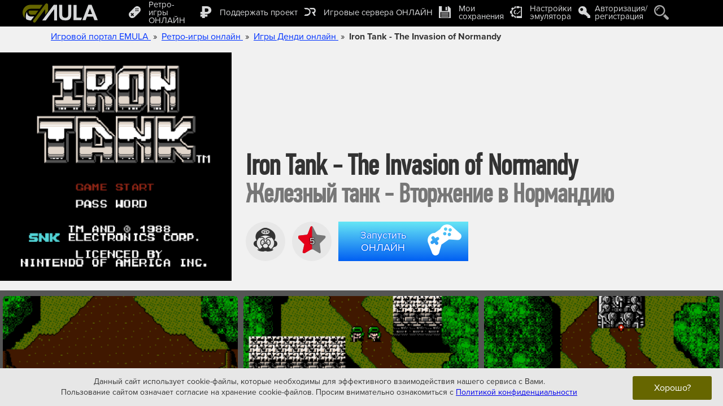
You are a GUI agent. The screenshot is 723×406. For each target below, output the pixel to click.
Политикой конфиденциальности (516, 392)
